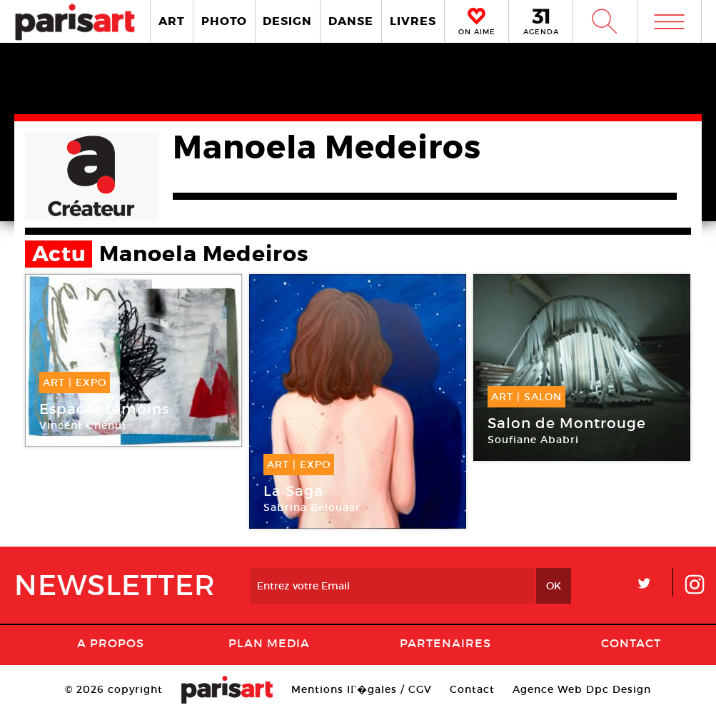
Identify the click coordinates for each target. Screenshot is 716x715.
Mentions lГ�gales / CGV (361, 689)
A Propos (110, 643)
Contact (631, 643)
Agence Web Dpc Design (582, 689)
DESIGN (287, 21)
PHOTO (224, 21)
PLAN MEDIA (269, 643)
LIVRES (413, 21)
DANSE (350, 21)
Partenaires (445, 643)
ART (171, 21)
